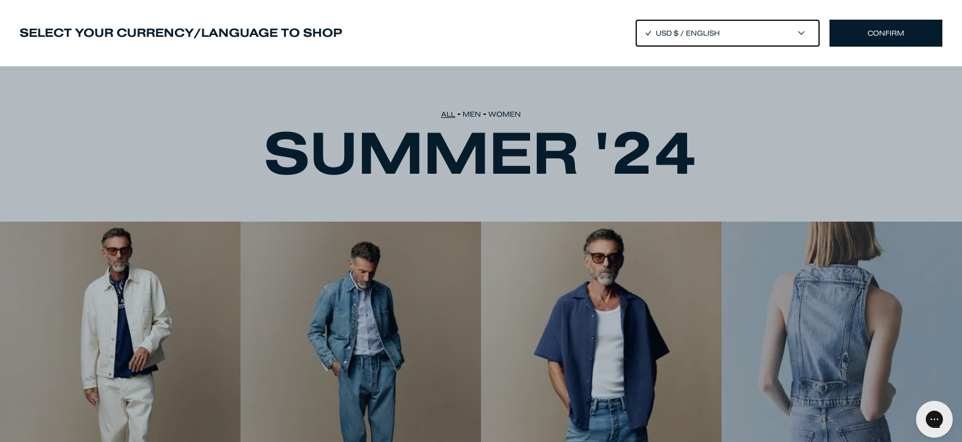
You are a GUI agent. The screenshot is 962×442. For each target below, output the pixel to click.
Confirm (886, 33)
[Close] (481, 221)
